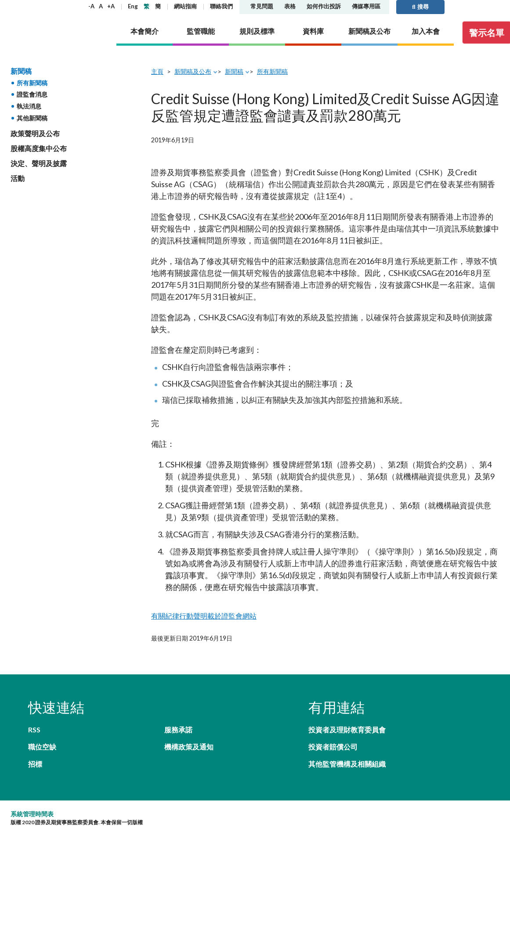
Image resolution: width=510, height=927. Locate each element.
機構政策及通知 (188, 746)
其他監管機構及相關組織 (347, 764)
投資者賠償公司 (333, 746)
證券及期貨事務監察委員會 (54, 18)
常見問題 (261, 6)
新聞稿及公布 (192, 71)
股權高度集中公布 (39, 148)
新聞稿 (21, 71)
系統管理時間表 (32, 814)
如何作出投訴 (324, 6)
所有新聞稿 (32, 83)
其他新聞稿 (32, 118)
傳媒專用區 (366, 6)
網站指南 (185, 6)
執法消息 (29, 106)
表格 (290, 6)
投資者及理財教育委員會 (347, 729)
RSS (34, 729)
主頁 (157, 71)
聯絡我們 (221, 6)
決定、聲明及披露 (39, 163)
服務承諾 (178, 729)
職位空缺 (42, 746)
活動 (18, 178)
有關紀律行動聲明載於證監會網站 (204, 616)
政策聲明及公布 (35, 133)
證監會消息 (32, 94)
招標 (35, 764)
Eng (133, 6)
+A (111, 6)
